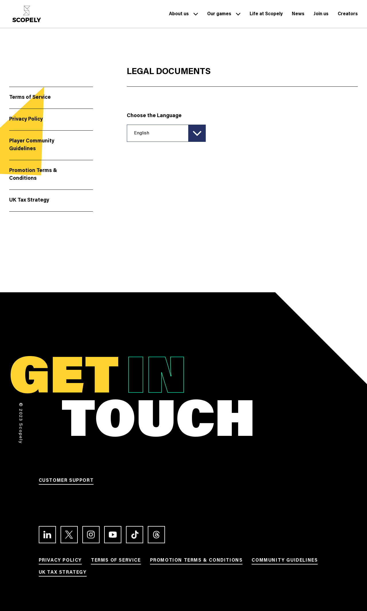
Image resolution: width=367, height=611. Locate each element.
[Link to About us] (179, 15)
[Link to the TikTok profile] (134, 534)
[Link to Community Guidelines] (285, 561)
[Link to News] (298, 15)
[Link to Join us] (321, 15)
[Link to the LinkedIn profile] (47, 534)
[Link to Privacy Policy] (60, 561)
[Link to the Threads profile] (156, 534)
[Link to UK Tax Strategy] (63, 573)
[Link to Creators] (348, 15)
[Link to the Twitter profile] (69, 534)
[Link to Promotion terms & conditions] (196, 561)
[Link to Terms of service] (116, 561)
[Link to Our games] (219, 15)
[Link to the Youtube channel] (112, 534)
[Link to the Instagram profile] (91, 534)
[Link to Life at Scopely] (266, 15)
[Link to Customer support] (66, 481)
